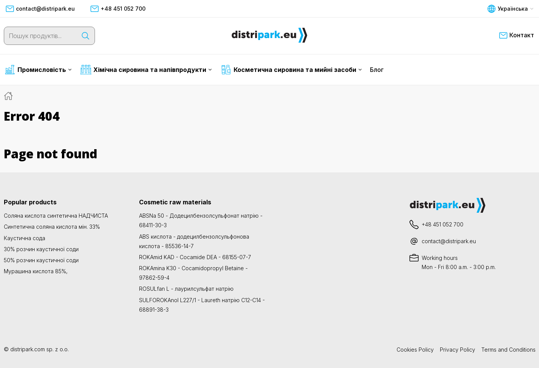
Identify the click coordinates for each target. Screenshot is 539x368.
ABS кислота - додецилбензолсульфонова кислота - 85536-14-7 (194, 241)
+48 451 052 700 (117, 8)
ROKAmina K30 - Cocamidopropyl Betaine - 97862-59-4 (193, 273)
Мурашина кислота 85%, (36, 271)
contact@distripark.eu (40, 8)
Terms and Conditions (508, 349)
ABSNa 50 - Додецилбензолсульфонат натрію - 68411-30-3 (200, 220)
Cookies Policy (415, 349)
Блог (377, 69)
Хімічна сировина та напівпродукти (146, 70)
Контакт (516, 35)
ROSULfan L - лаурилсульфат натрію (186, 288)
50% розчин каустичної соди (41, 260)
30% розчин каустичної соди (41, 249)
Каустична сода (24, 238)
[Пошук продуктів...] (40, 36)
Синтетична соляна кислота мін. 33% (52, 226)
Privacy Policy (457, 349)
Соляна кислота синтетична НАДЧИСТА (56, 215)
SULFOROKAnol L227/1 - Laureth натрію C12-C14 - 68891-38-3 (202, 305)
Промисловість (38, 70)
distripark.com (27, 349)
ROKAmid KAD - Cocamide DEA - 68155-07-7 (195, 257)
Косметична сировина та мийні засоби (291, 70)
